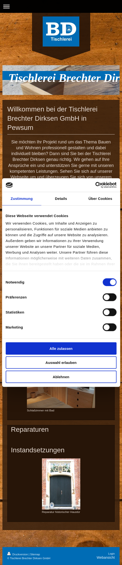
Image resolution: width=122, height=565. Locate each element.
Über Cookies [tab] (100, 198)
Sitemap (35, 554)
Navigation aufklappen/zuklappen (61, 6)
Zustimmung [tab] (22, 198)
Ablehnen (61, 377)
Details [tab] (61, 198)
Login (111, 553)
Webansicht (106, 557)
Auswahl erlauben (60, 363)
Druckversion (18, 554)
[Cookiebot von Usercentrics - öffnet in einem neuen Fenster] (95, 185)
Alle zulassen (61, 348)
